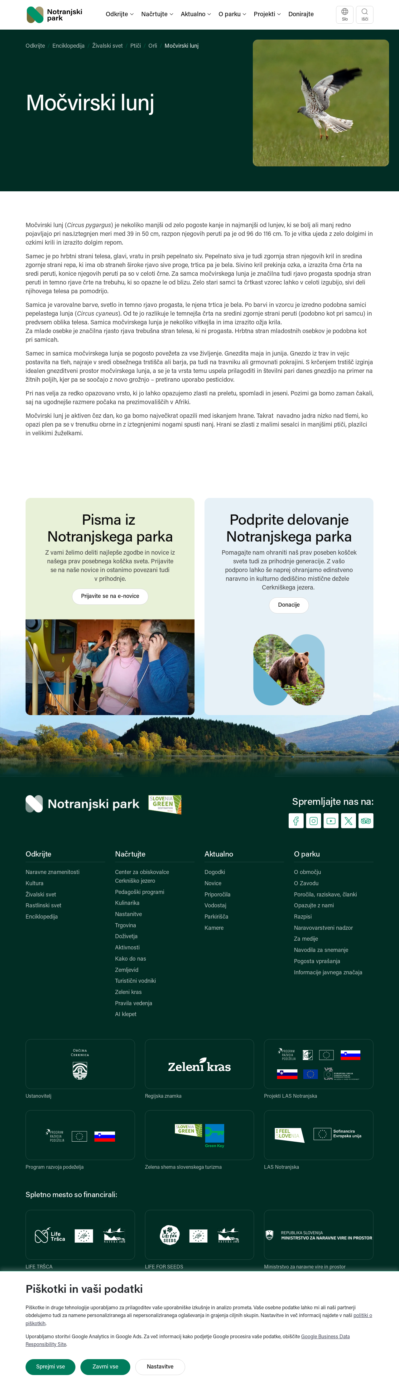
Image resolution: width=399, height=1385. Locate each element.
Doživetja (126, 937)
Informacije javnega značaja (328, 973)
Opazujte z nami (314, 906)
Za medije (306, 939)
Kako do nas (130, 959)
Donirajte (301, 15)
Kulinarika (127, 903)
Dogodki (214, 873)
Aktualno (218, 854)
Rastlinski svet (43, 906)
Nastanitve (128, 915)
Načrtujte (130, 854)
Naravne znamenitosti (52, 873)
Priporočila (217, 895)
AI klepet (126, 1015)
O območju (307, 873)
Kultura (35, 884)
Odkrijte (35, 46)
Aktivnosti (127, 948)
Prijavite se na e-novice (110, 596)
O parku (307, 854)
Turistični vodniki (135, 981)
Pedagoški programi (139, 892)
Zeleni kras (128, 993)
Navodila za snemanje (321, 950)
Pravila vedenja (133, 1004)
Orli (152, 46)
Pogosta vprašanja (317, 962)
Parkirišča (216, 917)
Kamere (214, 928)
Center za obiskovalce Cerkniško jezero (142, 877)
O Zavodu (306, 884)
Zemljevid (126, 970)
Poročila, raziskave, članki (325, 895)
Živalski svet (107, 46)
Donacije (289, 605)
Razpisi (303, 917)
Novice (212, 884)
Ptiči (135, 46)
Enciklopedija (68, 46)
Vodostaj (215, 906)
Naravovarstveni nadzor (323, 928)
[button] (120, 15)
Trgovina (125, 926)
